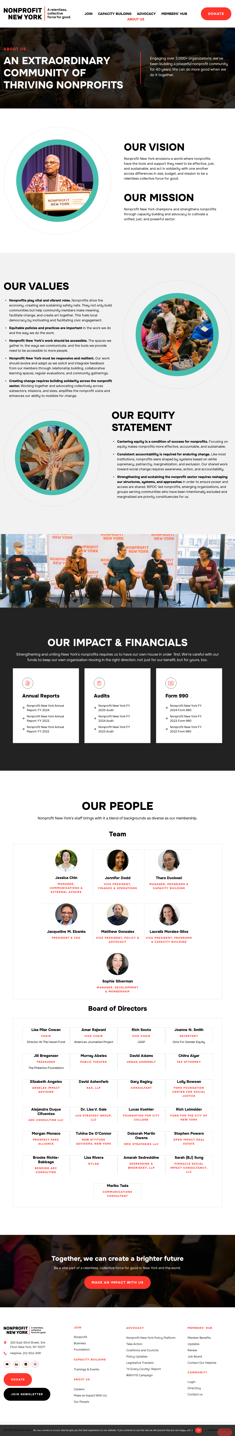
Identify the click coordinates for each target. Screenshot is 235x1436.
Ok (198, 1430)
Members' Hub (200, 1326)
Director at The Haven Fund (46, 1041)
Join (88, 14)
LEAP (141, 1041)
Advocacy (146, 14)
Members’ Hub (174, 14)
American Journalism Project (93, 1041)
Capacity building (114, 14)
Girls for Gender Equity (189, 1041)
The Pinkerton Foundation (46, 1067)
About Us (135, 19)
